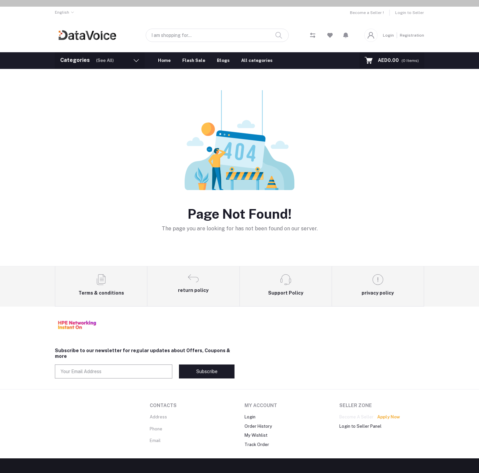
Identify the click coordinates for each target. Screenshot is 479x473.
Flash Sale (193, 60)
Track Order (256, 444)
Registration (412, 35)
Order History (258, 426)
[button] (345, 35)
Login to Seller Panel (360, 426)
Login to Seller (409, 12)
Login (388, 35)
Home (164, 60)
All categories (256, 60)
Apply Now (388, 416)
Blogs (223, 60)
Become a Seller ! (367, 12)
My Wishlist (255, 435)
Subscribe (207, 371)
